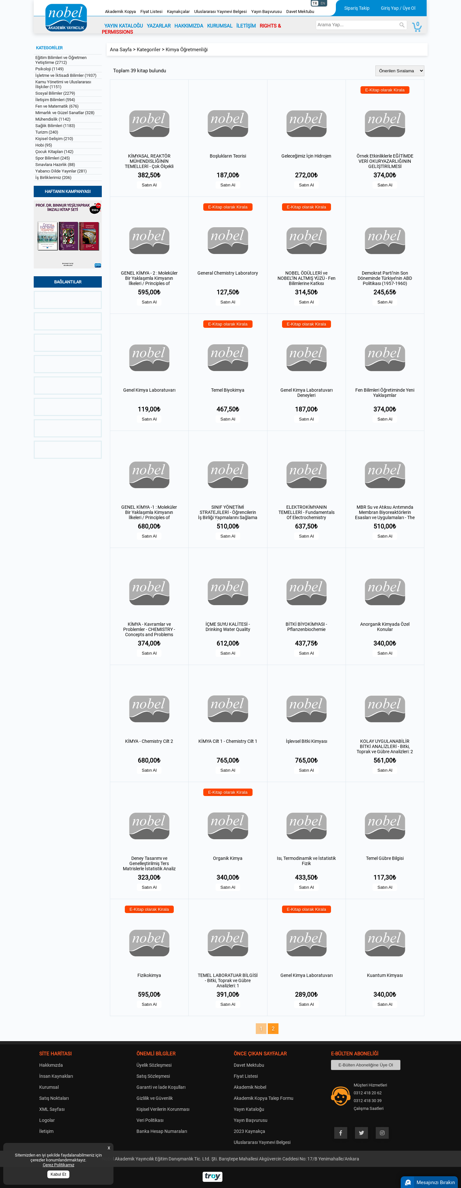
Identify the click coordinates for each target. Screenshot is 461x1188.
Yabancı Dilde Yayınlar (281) (61, 171)
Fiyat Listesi (151, 11)
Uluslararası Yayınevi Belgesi (220, 11)
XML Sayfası (52, 1109)
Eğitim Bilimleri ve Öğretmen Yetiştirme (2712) (61, 60)
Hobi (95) (43, 145)
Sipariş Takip (357, 8)
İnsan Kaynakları (56, 1076)
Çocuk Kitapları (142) (54, 151)
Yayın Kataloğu (249, 1109)
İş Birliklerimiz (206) (53, 177)
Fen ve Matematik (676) (57, 106)
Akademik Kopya (120, 11)
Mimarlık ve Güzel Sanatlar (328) (65, 112)
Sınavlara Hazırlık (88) (55, 164)
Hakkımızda (51, 1065)
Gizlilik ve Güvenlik (154, 1098)
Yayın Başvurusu (266, 11)
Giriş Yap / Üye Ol (398, 8)
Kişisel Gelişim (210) (54, 138)
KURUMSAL (219, 26)
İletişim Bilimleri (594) (55, 99)
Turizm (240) (46, 132)
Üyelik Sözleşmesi (153, 1065)
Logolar (47, 1120)
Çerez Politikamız (58, 1164)
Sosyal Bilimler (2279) (55, 93)
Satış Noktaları (54, 1098)
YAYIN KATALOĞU (123, 26)
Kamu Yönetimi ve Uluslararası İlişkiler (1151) (63, 84)
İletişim (46, 1131)
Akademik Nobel (250, 1087)
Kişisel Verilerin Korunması (162, 1109)
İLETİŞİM (246, 26)
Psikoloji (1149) (49, 68)
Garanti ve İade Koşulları (160, 1087)
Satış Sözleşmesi (153, 1076)
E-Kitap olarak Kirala (385, 90)
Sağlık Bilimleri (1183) (55, 125)
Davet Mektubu (300, 11)
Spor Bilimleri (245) (52, 158)
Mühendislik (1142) (53, 119)
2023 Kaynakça (249, 1131)
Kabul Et (58, 1174)
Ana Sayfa (121, 50)
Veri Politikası (149, 1120)
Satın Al (149, 185)
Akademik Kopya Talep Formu (263, 1098)
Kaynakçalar (178, 11)
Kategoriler (148, 50)
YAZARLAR (159, 26)
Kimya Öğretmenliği (187, 50)
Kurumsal (49, 1087)
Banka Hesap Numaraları (161, 1131)
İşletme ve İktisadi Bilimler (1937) (66, 75)
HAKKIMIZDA (188, 26)
